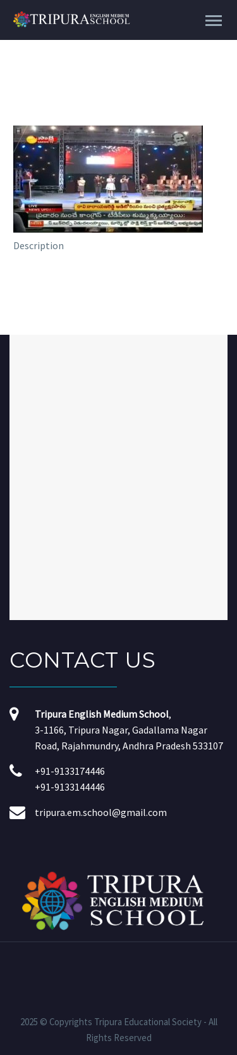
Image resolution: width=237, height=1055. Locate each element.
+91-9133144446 (70, 786)
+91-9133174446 (70, 771)
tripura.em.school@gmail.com (101, 812)
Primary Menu (213, 20)
